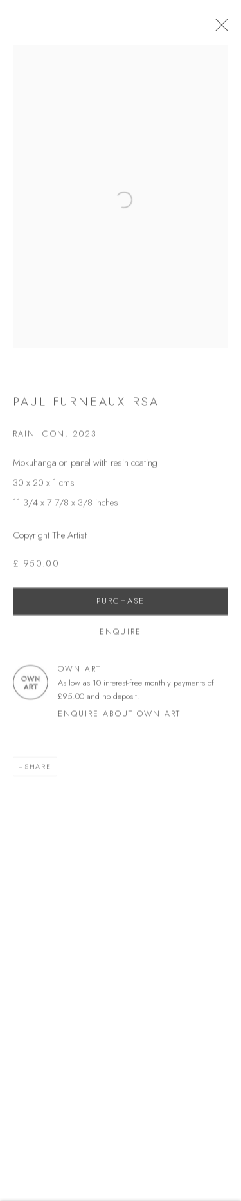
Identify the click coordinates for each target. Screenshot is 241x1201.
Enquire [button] (120, 637)
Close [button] (227, 28)
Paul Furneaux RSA (86, 407)
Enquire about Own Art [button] (119, 719)
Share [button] (37, 772)
